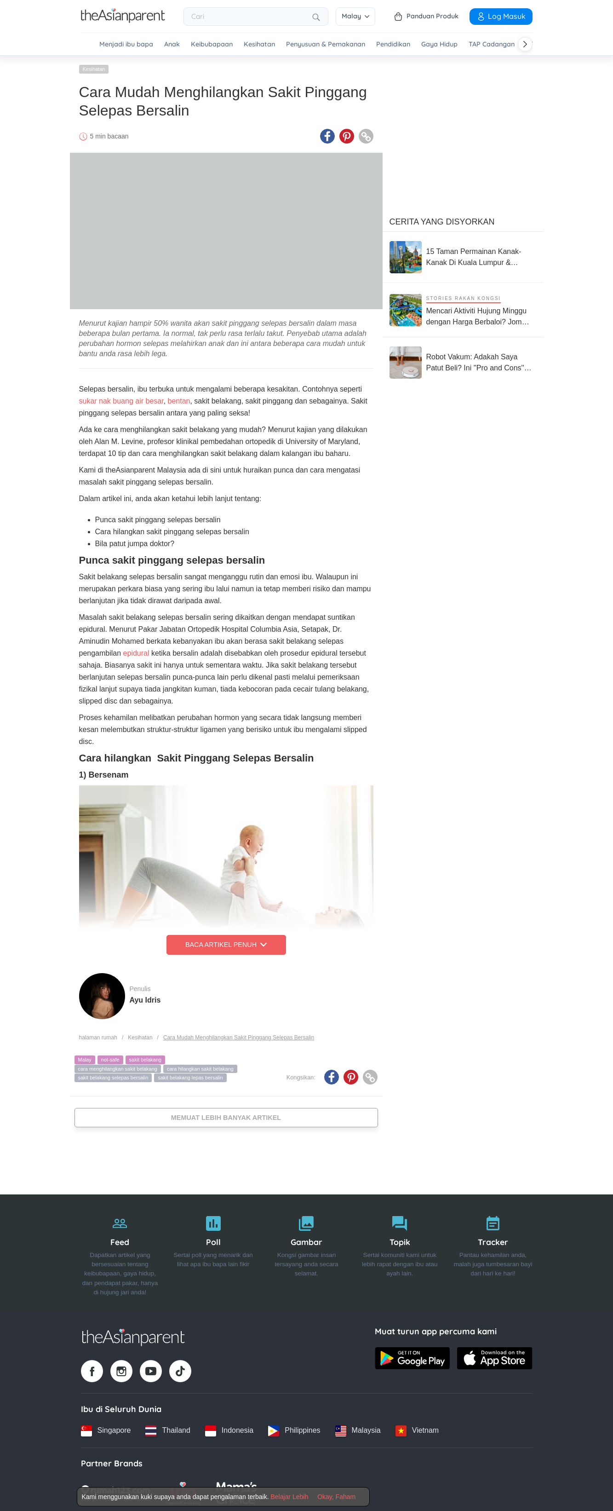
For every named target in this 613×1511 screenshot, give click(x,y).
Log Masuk (501, 16)
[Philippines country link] (294, 1429)
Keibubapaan (212, 44)
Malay (355, 16)
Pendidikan (393, 44)
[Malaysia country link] (358, 1429)
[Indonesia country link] (229, 1429)
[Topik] (400, 1252)
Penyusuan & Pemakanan (325, 44)
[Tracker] (493, 1252)
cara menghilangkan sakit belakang (117, 1067)
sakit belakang (145, 1058)
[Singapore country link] (106, 1429)
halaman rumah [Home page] (98, 1035)
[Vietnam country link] (417, 1429)
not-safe (110, 1058)
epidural (136, 652)
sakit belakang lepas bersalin (190, 1076)
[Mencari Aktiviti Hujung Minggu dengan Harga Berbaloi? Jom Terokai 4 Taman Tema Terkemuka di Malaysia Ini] (463, 308)
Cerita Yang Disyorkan (442, 220)
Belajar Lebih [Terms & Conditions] (289, 1496)
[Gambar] (306, 1252)
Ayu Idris (145, 998)
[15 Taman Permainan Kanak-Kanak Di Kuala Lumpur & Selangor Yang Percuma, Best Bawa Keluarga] (463, 256)
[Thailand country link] (167, 1429)
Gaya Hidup (439, 44)
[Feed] (120, 1252)
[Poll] (213, 1252)
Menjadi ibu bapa (126, 44)
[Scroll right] (525, 44)
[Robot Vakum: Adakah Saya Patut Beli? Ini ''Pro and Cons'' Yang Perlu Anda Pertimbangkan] (463, 361)
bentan (179, 400)
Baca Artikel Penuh (226, 943)
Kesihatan (259, 44)
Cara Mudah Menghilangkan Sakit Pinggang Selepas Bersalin (238, 1035)
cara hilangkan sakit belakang (200, 1067)
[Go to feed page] (123, 20)
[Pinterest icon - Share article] (346, 134)
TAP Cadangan (492, 44)
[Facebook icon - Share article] (327, 134)
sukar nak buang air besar (121, 400)
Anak (172, 44)
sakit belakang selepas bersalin (113, 1076)
